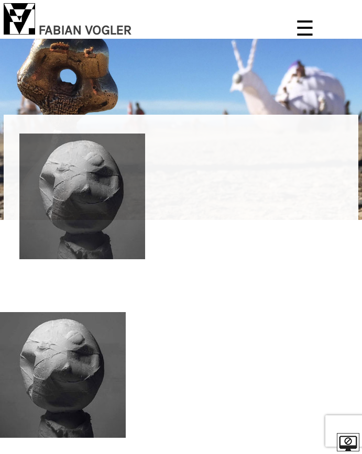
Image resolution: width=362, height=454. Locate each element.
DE (337, 299)
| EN (351, 299)
